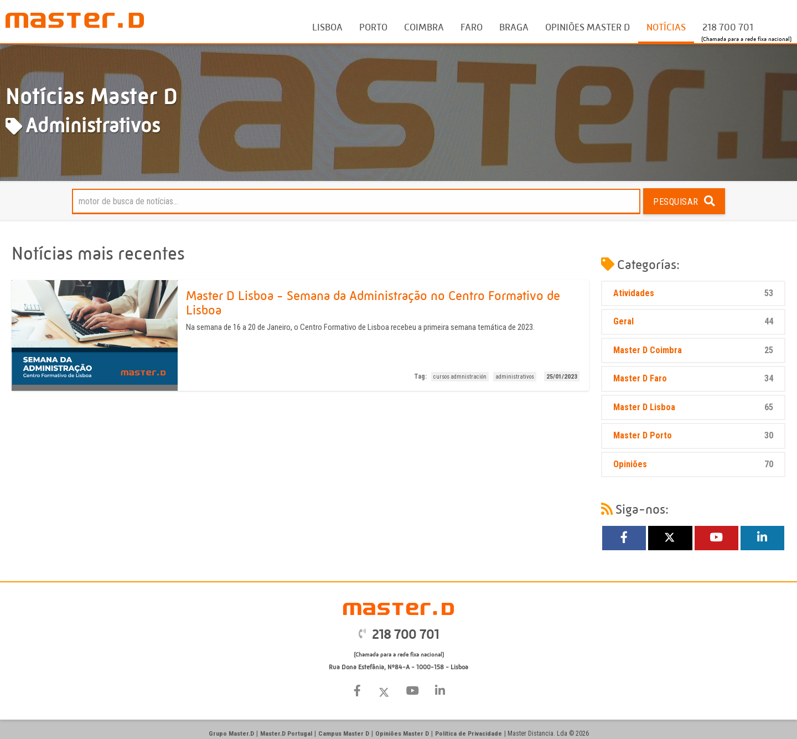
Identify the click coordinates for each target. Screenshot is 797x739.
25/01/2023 (561, 376)
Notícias (666, 27)
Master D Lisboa (693, 407)
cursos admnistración (460, 376)
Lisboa (327, 27)
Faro (471, 27)
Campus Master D (343, 733)
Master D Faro (693, 379)
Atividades (693, 293)
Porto (373, 27)
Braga (514, 27)
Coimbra (424, 27)
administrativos (515, 376)
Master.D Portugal (287, 733)
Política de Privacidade (466, 733)
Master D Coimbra (693, 350)
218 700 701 (727, 27)
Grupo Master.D (233, 733)
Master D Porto (693, 436)
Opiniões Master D (587, 27)
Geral (693, 322)
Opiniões (693, 464)
